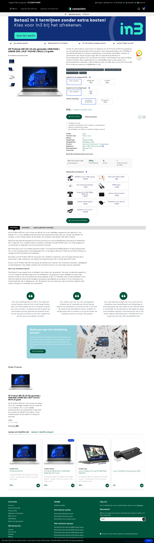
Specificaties (26, 227)
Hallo (149, 540)
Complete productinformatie (19, 55)
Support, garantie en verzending (43, 227)
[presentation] (113, 513)
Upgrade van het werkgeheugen (76, 88)
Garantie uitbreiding (72, 99)
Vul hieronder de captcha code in (110, 508)
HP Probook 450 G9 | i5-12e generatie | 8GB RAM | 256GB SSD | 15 (85, 69)
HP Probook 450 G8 (72, 72)
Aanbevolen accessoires (75, 172)
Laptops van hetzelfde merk (18, 417)
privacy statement (77, 540)
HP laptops (83, 72)
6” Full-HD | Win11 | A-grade (113, 69)
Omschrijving (14, 227)
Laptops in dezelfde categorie (42, 417)
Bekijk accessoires (91, 116)
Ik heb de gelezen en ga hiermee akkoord (119, 519)
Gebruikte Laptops (75, 14)
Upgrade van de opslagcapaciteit (76, 77)
